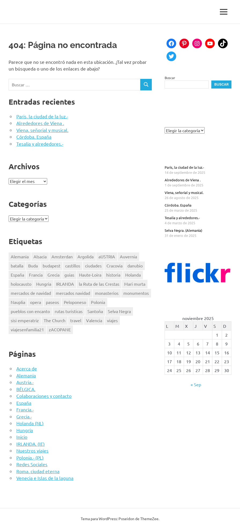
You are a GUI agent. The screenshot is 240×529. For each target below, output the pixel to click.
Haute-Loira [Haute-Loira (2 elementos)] (90, 274)
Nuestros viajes (32, 450)
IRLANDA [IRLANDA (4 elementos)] (65, 283)
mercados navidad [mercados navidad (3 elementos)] (73, 293)
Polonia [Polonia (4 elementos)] (98, 302)
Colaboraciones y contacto (44, 396)
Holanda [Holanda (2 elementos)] (133, 274)
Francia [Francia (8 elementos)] (36, 274)
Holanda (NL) (30, 423)
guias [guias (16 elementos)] (69, 274)
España (23, 403)
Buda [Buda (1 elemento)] (33, 265)
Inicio (21, 437)
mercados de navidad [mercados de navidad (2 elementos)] (31, 293)
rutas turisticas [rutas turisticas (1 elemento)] (69, 311)
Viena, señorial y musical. (42, 130)
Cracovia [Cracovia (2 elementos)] (114, 265)
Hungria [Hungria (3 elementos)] (43, 283)
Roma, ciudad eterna (38, 471)
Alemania (26, 375)
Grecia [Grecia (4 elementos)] (53, 274)
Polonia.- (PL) (30, 457)
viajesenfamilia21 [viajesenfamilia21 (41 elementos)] (27, 329)
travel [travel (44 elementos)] (75, 320)
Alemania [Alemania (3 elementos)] (20, 256)
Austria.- (25, 382)
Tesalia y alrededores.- (39, 143)
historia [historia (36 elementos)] (113, 274)
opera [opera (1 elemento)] (35, 302)
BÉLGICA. (25, 389)
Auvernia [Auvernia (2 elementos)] (128, 256)
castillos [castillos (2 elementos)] (72, 265)
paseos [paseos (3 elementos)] (52, 302)
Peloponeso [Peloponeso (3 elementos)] (75, 302)
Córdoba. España (33, 136)
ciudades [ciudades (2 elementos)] (93, 265)
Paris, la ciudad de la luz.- (42, 116)
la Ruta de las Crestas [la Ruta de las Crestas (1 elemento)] (99, 283)
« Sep (196, 384)
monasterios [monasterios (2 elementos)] (107, 293)
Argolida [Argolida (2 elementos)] (85, 256)
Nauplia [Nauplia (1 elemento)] (18, 302)
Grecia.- (24, 416)
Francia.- (25, 409)
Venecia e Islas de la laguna (44, 478)
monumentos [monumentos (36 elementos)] (136, 293)
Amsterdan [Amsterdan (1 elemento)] (62, 256)
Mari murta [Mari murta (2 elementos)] (134, 283)
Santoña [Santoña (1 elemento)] (95, 311)
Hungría (24, 430)
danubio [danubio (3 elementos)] (135, 265)
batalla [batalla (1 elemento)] (17, 265)
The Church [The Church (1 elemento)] (54, 320)
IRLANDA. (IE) (30, 444)
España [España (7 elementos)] (17, 274)
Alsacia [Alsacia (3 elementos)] (40, 256)
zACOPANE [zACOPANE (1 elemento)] (60, 329)
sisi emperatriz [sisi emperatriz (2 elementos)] (25, 320)
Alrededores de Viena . (40, 123)
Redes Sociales (31, 464)
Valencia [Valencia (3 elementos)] (94, 320)
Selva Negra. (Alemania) (183, 230)
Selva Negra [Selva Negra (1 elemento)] (119, 311)
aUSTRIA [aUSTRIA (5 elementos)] (106, 256)
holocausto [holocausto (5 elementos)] (21, 283)
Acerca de (26, 368)
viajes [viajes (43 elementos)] (112, 320)
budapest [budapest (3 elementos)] (51, 265)
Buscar (170, 77)
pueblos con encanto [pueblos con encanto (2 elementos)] (30, 311)
